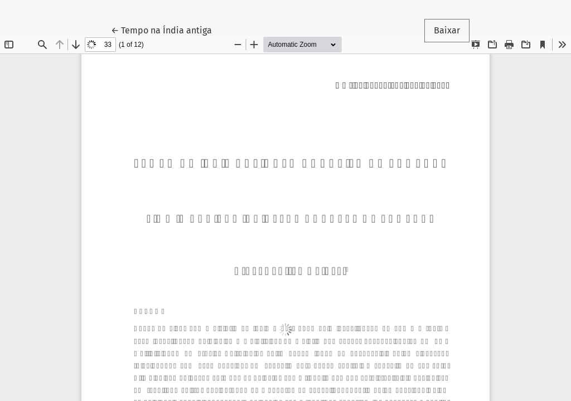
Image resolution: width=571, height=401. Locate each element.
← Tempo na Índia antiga (166, 29)
